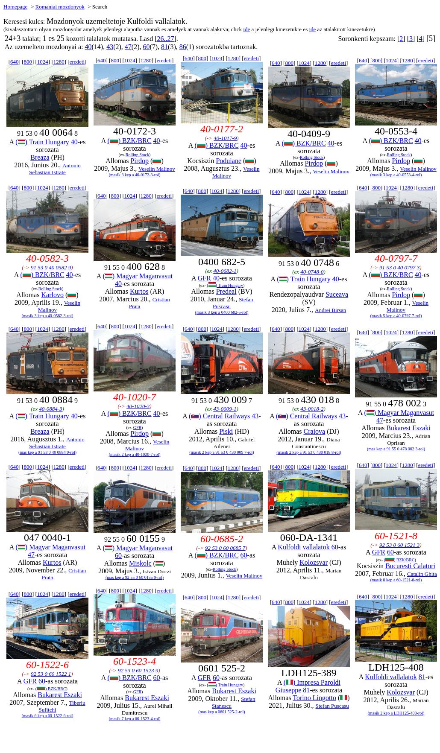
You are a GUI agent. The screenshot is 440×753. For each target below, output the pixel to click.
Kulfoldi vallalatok (303, 547)
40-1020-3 (138, 406)
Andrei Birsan (330, 310)
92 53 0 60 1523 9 (138, 670)
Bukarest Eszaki (408, 428)
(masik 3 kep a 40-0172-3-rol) (135, 174)
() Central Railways (219, 416)
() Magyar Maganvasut (138, 276)
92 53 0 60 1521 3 (399, 545)
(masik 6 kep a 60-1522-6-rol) (47, 715)
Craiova (315, 431)
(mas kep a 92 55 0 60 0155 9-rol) (135, 577)
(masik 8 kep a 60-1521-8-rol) (396, 580)
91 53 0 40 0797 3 (399, 267)
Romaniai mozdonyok (59, 6)
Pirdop (139, 160)
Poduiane (228, 160)
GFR (204, 278)
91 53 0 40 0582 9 (51, 267)
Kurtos (139, 291)
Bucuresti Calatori (410, 565)
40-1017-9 (225, 138)
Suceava (337, 294)
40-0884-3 (50, 409)
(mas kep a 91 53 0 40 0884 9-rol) (47, 452)
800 (27, 61)
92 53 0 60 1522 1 (51, 674)
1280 (59, 61)
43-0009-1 (224, 409)
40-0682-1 (224, 271)
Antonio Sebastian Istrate (55, 168)
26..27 (165, 38)
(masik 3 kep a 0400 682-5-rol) (222, 312)
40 (88, 46)
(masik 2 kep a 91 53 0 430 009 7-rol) (221, 452)
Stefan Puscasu (332, 706)
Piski (226, 431)
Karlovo (52, 294)
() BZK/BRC (129, 140)
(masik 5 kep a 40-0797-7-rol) (396, 315)
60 (146, 46)
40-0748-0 (311, 272)
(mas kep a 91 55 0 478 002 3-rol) (396, 449)
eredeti (77, 61)
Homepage (15, 6)
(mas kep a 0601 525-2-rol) (221, 711)
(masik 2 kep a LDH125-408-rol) (396, 713)
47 (128, 46)
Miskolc (140, 563)
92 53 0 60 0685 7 (225, 548)
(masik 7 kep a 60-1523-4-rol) (135, 718)
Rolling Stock (137, 154)
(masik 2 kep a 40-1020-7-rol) (135, 454)
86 (182, 46)
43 (109, 46)
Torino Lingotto (314, 697)
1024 (42, 61)
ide (246, 29)
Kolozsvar (313, 562)
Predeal (226, 291)
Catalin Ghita (422, 574)
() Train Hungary (42, 142)
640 (14, 61)
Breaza (39, 157)
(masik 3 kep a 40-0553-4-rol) (396, 174)
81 (164, 46)
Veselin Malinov (156, 169)
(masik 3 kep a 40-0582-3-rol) (47, 315)
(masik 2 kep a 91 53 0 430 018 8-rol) (308, 452)
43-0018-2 (311, 409)
